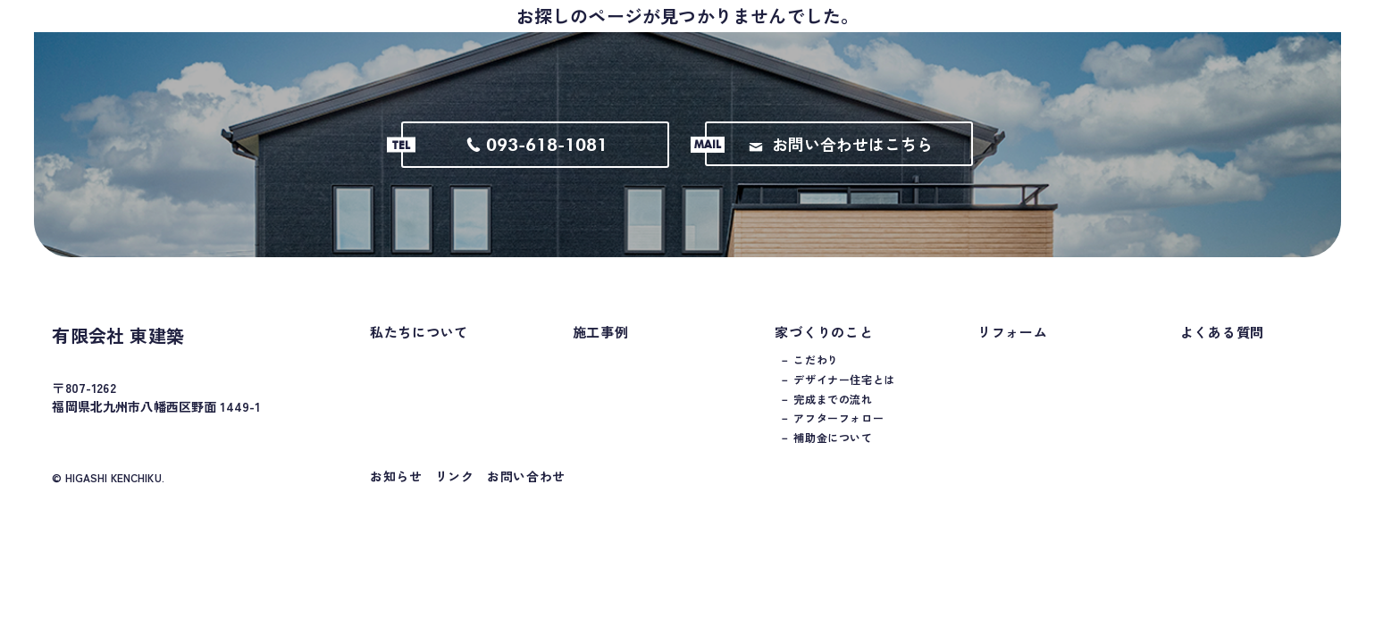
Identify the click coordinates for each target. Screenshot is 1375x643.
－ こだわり (809, 378)
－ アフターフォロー (831, 436)
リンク (454, 494)
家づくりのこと (824, 349)
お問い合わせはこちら (841, 161)
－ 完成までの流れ (825, 417)
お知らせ (396, 494)
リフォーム (1012, 349)
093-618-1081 (537, 162)
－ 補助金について (825, 455)
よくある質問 (1222, 349)
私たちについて (419, 349)
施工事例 (601, 349)
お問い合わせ (526, 494)
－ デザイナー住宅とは (837, 397)
